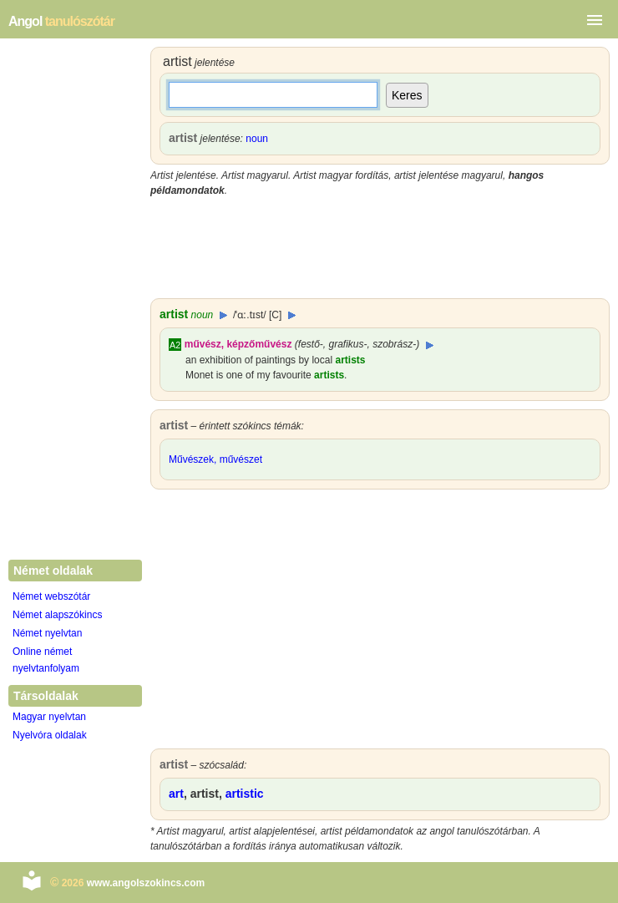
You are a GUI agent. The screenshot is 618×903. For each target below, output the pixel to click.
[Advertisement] (380, 248)
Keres (407, 95)
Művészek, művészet (215, 459)
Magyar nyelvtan (49, 717)
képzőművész (258, 344)
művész (203, 344)
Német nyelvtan (47, 633)
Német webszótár (51, 596)
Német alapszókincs (57, 615)
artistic (244, 793)
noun (257, 139)
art (176, 793)
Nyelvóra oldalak (50, 735)
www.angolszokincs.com (146, 883)
